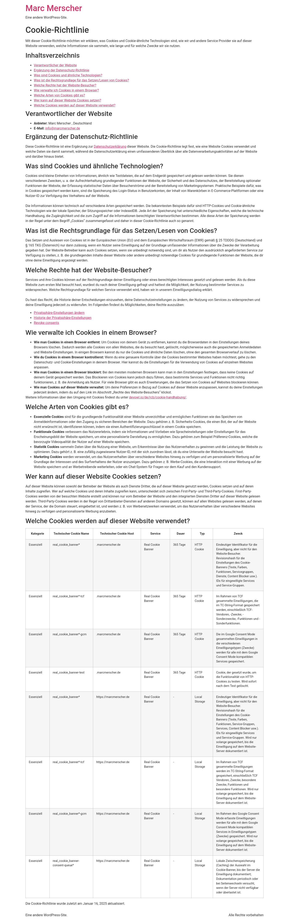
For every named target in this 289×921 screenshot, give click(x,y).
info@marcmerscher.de (62, 128)
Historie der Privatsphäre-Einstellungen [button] (62, 318)
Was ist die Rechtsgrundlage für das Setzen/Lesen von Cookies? (81, 80)
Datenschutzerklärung (110, 146)
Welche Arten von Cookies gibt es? (59, 95)
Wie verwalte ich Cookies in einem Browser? (66, 90)
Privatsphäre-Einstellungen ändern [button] (59, 313)
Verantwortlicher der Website (55, 65)
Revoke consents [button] (46, 323)
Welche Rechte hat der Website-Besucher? (65, 85)
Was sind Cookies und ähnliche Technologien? (68, 75)
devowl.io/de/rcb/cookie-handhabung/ (157, 397)
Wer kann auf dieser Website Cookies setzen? (67, 100)
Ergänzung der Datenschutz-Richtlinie (61, 70)
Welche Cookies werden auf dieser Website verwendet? (74, 105)
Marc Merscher (53, 8)
